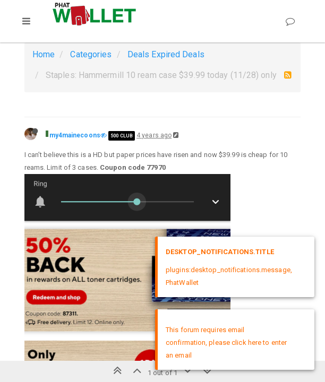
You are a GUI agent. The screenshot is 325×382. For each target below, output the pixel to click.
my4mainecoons (74, 135)
